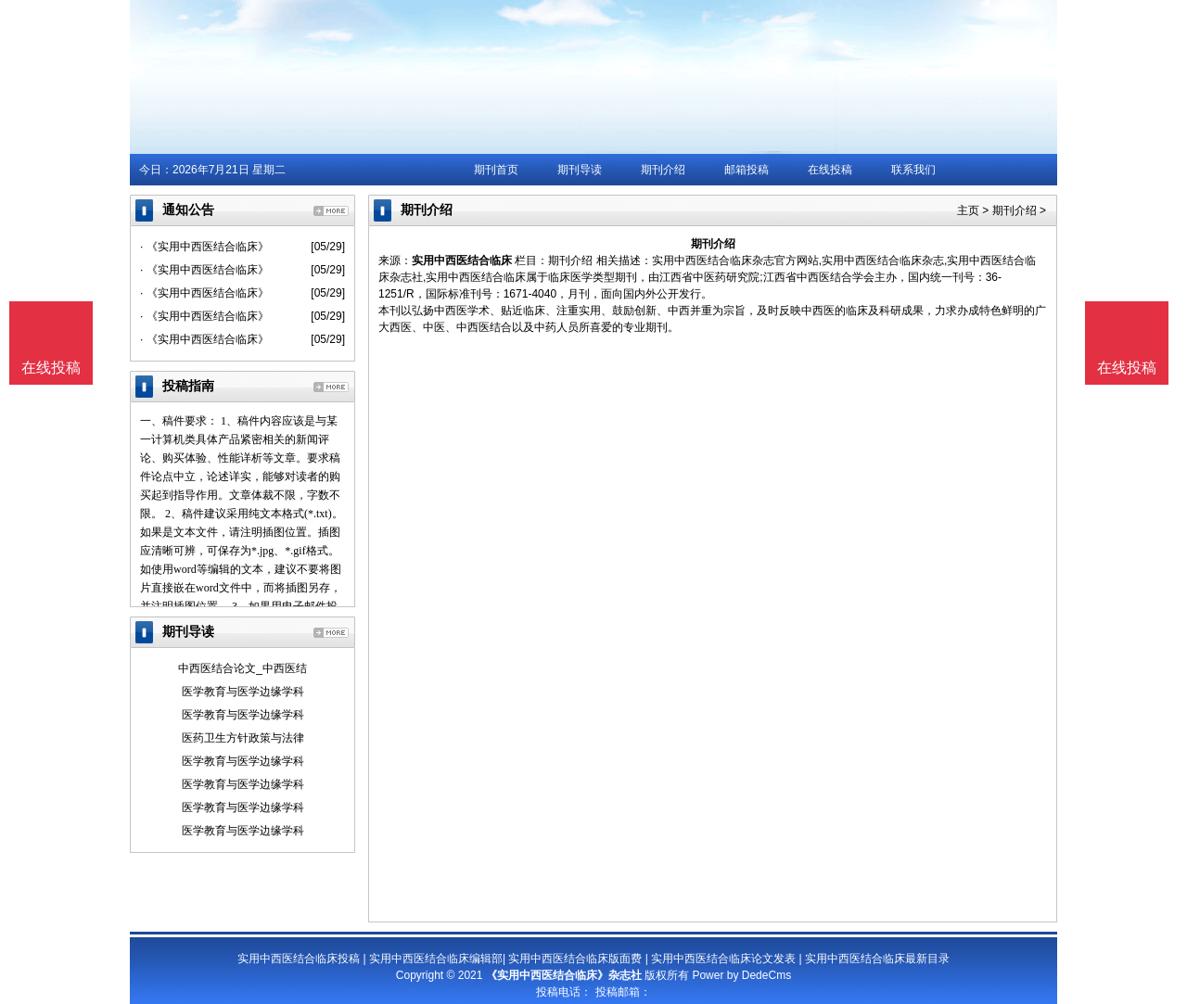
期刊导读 (579, 169)
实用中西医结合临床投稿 (298, 958)
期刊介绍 (663, 169)
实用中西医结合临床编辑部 (436, 958)
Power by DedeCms (741, 975)
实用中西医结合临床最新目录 (877, 958)
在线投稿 (830, 169)
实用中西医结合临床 (462, 260)
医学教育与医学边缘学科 (243, 691)
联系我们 (913, 169)
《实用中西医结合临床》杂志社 (564, 975)
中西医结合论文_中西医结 (242, 668)
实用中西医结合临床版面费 (575, 958)
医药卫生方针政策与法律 (243, 737)
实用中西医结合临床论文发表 (723, 958)
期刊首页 (496, 169)
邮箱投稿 (746, 169)
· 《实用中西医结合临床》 (204, 246)
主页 (968, 210)
